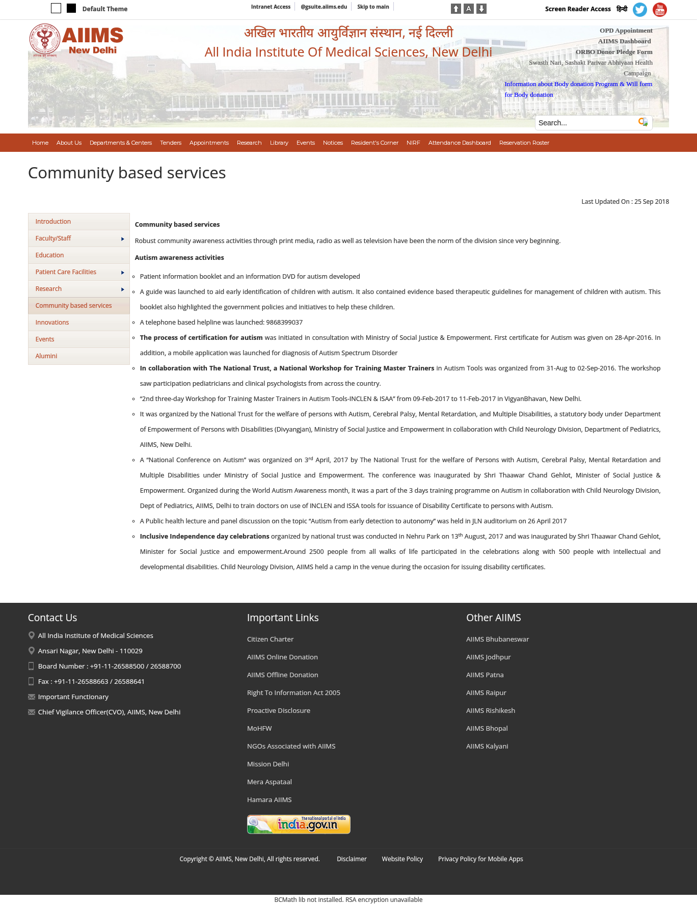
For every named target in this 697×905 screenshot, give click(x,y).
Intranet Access (270, 6)
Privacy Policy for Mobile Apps (480, 859)
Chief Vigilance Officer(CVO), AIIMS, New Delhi (109, 711)
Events (45, 339)
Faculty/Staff (80, 238)
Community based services (74, 305)
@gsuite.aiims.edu (324, 6)
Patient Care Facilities (80, 272)
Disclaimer (352, 859)
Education (50, 255)
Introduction (53, 221)
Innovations (52, 322)
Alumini (47, 356)
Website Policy (402, 859)
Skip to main (373, 6)
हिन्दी (621, 9)
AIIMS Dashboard (624, 41)
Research (80, 288)
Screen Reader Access (578, 9)
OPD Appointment (626, 30)
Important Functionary (73, 696)
